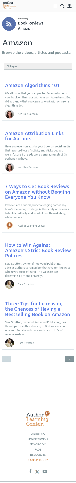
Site (55, 6)
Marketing (23, 18)
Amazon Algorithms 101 (32, 85)
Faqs (38, 449)
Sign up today (38, 460)
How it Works (38, 439)
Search (62, 6)
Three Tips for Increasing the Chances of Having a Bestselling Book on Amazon (37, 309)
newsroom (38, 444)
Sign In (69, 6)
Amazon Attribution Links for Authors (34, 136)
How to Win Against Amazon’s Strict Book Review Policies (38, 250)
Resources (38, 454)
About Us (38, 434)
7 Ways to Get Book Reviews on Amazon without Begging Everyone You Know (37, 192)
